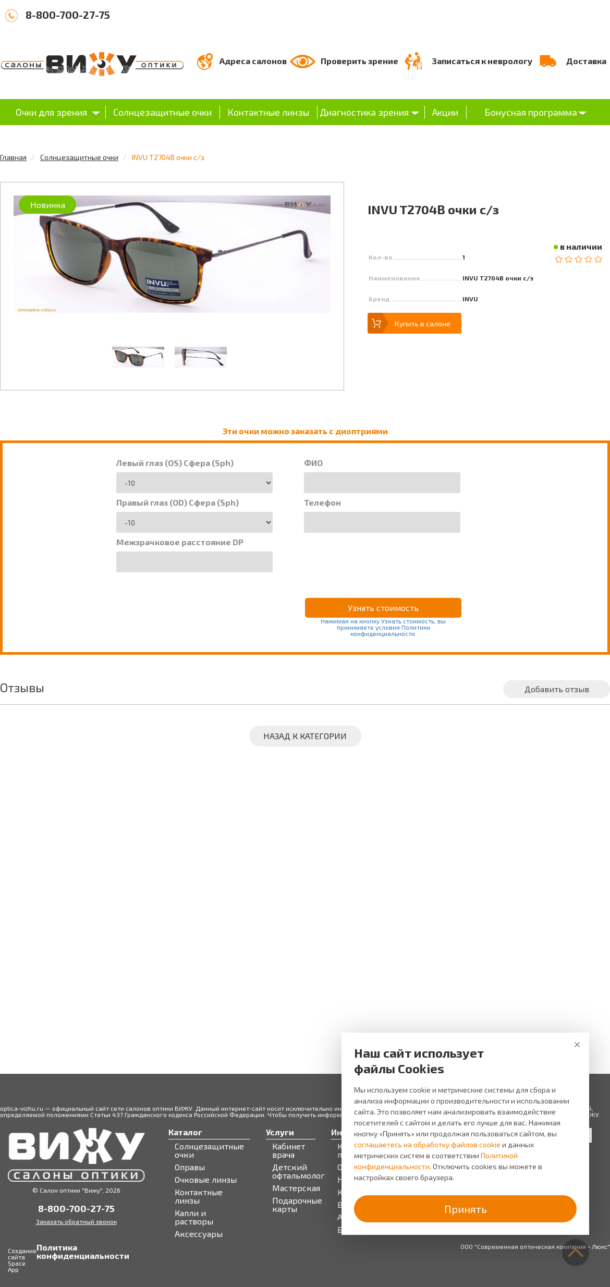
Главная (13, 157)
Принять (465, 1209)
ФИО (313, 463)
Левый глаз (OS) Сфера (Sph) (175, 463)
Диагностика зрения (364, 112)
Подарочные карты (297, 1204)
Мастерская (296, 1188)
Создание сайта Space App (22, 1259)
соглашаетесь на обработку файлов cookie (427, 1144)
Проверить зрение (359, 61)
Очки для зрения (51, 112)
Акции (445, 112)
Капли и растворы (194, 1217)
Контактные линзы (268, 112)
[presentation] (383, 558)
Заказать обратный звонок (76, 1221)
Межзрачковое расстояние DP (179, 542)
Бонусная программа (530, 112)
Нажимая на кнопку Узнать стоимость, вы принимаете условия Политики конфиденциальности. (383, 627)
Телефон (322, 502)
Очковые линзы (206, 1179)
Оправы (190, 1167)
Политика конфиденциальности (47, 1251)
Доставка (586, 61)
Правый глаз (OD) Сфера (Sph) (177, 502)
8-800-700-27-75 (68, 14)
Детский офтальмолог (298, 1171)
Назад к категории (305, 736)
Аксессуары (199, 1234)
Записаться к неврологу (482, 61)
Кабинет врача (288, 1150)
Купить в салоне (422, 323)
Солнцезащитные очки (162, 112)
